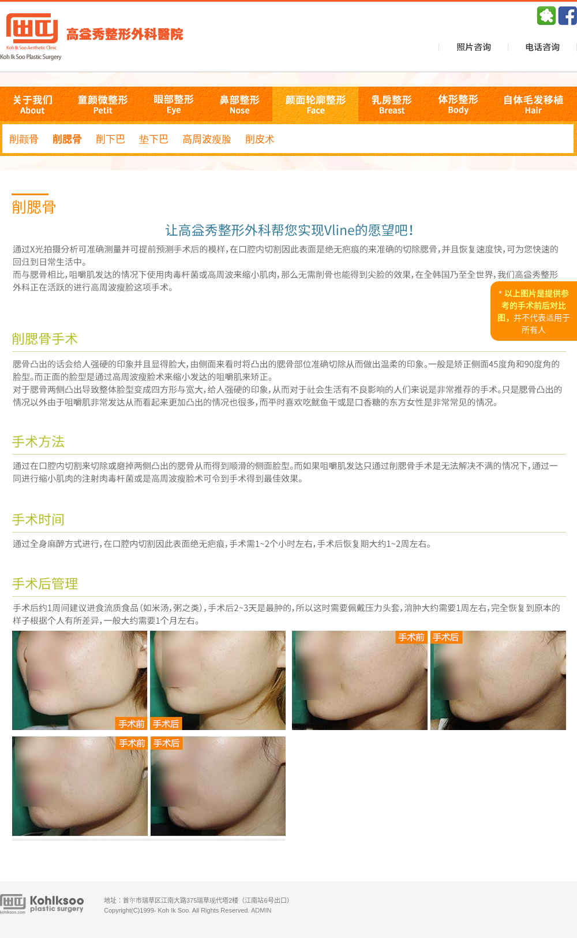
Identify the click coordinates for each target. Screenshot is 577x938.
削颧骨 (24, 138)
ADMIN (261, 910)
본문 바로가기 (0, 0)
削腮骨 (67, 138)
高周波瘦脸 (206, 138)
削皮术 (260, 138)
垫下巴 (153, 138)
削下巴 (110, 138)
